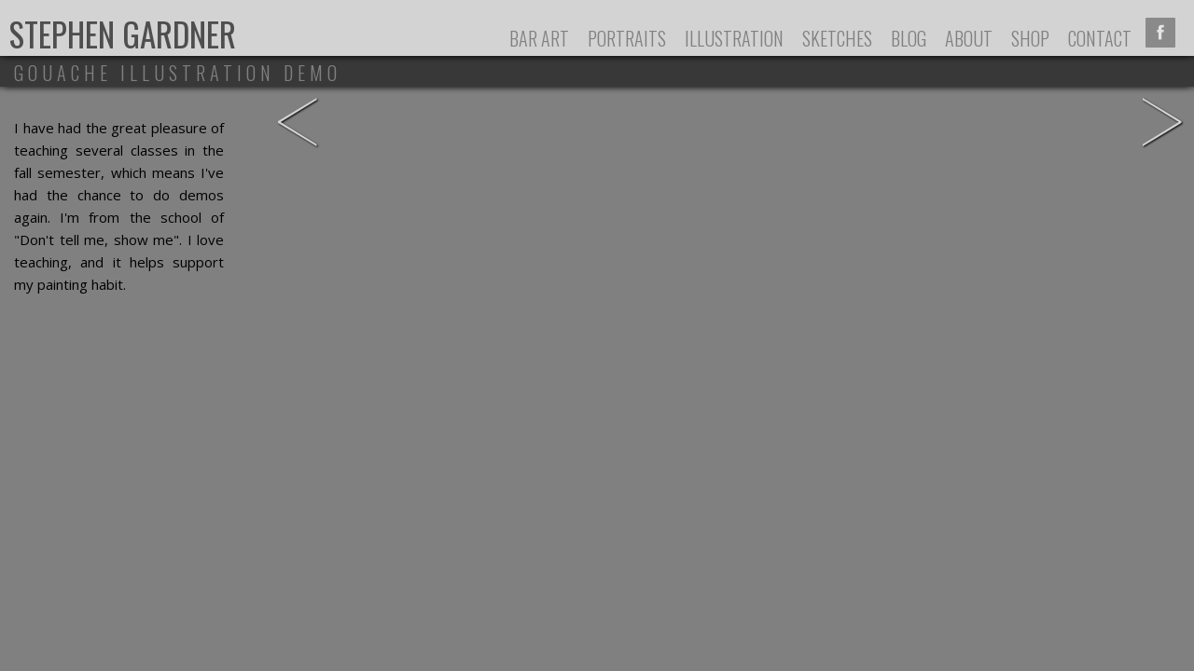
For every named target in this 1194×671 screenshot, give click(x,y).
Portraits (627, 38)
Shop (1030, 38)
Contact (1100, 38)
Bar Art (539, 38)
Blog (908, 38)
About (969, 38)
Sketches (837, 38)
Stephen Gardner (122, 33)
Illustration (734, 38)
